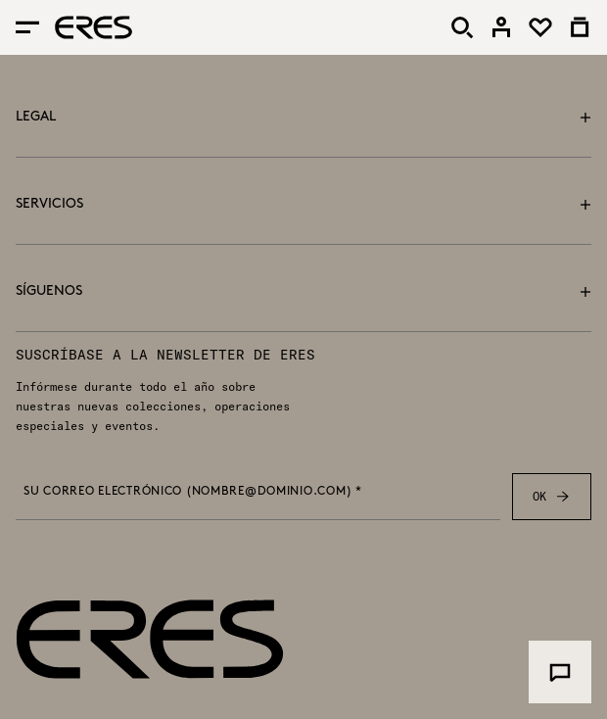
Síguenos (303, 291)
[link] (501, 27)
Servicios (303, 204)
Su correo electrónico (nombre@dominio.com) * (192, 492)
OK (552, 496)
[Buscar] (462, 27)
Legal (303, 117)
